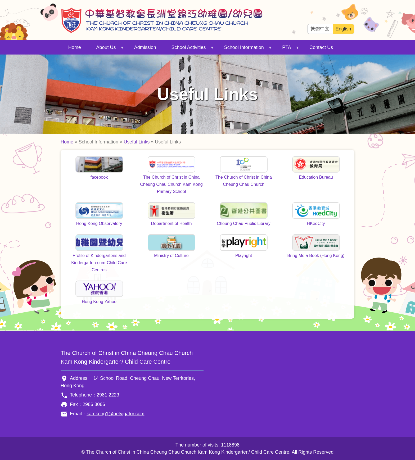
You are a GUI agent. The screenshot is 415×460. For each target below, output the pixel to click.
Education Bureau (316, 177)
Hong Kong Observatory (99, 223)
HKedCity (316, 223)
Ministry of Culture (171, 255)
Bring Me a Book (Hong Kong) (316, 255)
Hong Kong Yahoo (99, 301)
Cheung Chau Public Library (243, 223)
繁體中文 (320, 28)
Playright (243, 255)
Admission (145, 47)
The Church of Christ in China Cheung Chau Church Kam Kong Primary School (171, 184)
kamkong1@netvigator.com (115, 413)
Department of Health (171, 223)
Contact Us (321, 47)
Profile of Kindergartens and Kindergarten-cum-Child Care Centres (99, 262)
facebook (99, 177)
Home (74, 47)
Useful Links (137, 142)
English (343, 28)
